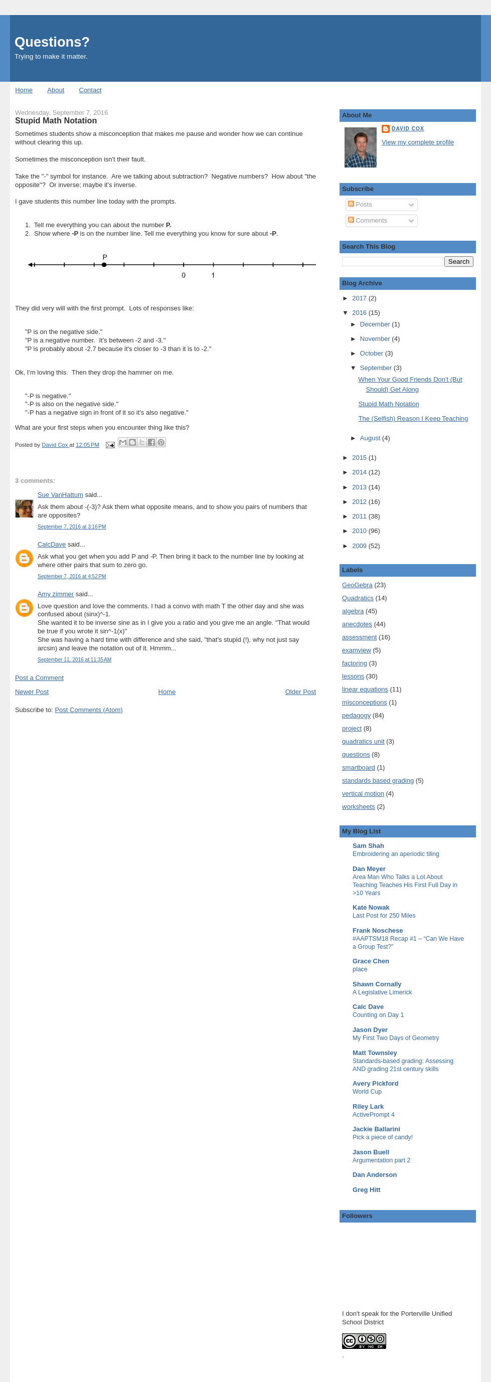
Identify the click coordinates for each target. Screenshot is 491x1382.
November (376, 338)
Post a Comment (39, 677)
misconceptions (364, 702)
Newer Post (32, 692)
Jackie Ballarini (376, 1129)
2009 (360, 546)
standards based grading (378, 780)
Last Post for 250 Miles (384, 915)
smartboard (358, 767)
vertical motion (363, 793)
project (352, 728)
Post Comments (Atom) (88, 710)
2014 (360, 472)
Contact (90, 90)
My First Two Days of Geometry (396, 1038)
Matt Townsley (375, 1053)
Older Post (300, 692)
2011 (360, 516)
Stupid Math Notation (389, 404)
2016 (360, 312)
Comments (367, 220)
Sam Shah (368, 845)
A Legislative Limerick (382, 992)
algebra (353, 611)
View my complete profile (418, 142)
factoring (354, 663)
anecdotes (357, 624)
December (376, 324)
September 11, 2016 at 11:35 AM (74, 659)
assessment (359, 637)
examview (356, 650)
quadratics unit (363, 741)
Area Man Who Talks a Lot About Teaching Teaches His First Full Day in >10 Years (405, 885)
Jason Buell (371, 1152)
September (377, 368)
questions (356, 754)
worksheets (358, 806)
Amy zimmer (56, 594)
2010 (360, 531)
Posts (360, 204)
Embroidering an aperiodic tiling (396, 853)
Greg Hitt (367, 1189)
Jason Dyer (370, 1029)
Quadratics (358, 598)
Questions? (52, 42)
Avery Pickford (375, 1083)
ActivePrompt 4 (374, 1114)
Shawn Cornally (377, 984)
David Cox (408, 128)
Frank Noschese (378, 930)
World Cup (367, 1091)
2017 (360, 298)
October (372, 353)
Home (24, 90)
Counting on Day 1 (378, 1014)
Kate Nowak (371, 907)
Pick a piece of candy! (383, 1137)
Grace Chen (371, 961)
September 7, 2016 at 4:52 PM (72, 576)
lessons (353, 676)
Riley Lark (368, 1106)
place (360, 969)
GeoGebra (357, 585)
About (55, 90)
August (371, 438)
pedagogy (356, 715)
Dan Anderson (375, 1174)
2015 (360, 457)
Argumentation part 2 (381, 1160)
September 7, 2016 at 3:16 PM (72, 527)
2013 (360, 487)
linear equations (365, 689)
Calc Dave (368, 1006)
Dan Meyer (369, 869)
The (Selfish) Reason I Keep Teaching (413, 418)
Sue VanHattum (60, 494)
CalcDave (52, 544)
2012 (360, 501)
